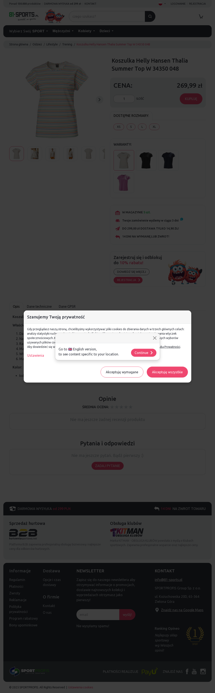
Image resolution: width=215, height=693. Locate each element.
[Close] (154, 338)
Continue (144, 353)
